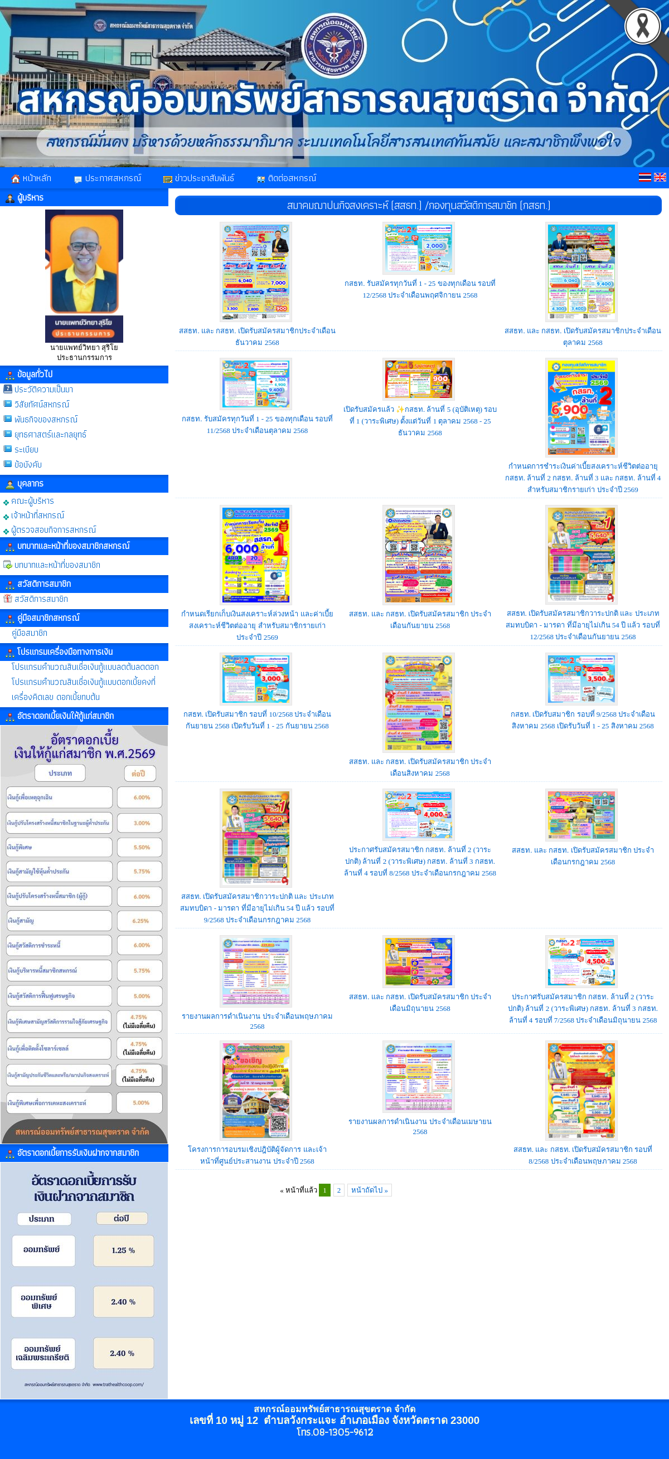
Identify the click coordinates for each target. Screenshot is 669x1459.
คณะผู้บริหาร (28, 500)
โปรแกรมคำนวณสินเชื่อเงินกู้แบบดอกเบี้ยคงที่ (84, 682)
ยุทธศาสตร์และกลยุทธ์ (50, 434)
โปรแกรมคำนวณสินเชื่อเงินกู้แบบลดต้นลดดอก (85, 667)
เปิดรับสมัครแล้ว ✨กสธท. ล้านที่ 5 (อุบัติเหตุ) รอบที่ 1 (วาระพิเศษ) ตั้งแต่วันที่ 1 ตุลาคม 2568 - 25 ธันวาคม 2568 (420, 421)
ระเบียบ (26, 449)
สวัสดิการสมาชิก (41, 599)
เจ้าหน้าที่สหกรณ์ (33, 514)
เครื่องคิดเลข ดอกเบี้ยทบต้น (56, 697)
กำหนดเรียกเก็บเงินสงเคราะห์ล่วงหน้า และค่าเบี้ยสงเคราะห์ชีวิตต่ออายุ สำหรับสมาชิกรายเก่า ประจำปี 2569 (257, 625)
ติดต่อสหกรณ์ (286, 178)
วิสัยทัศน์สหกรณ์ (41, 404)
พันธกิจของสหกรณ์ (45, 419)
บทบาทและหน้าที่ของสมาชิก (57, 565)
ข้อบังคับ (28, 464)
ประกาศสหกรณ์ (107, 178)
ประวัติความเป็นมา (43, 389)
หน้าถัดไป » (369, 1190)
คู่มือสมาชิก (29, 633)
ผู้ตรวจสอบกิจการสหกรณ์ (49, 529)
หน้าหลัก (31, 178)
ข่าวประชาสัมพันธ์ (198, 178)
